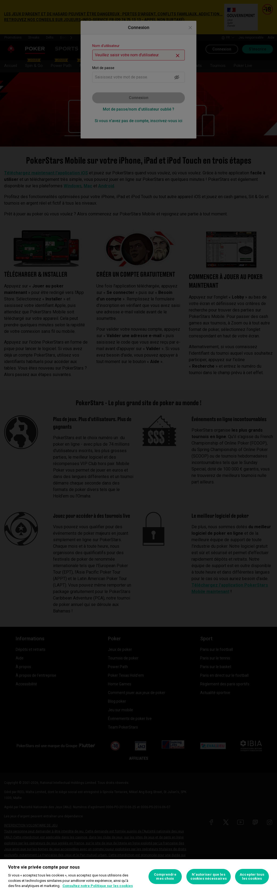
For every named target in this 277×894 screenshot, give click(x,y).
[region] (138, 876)
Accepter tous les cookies (252, 876)
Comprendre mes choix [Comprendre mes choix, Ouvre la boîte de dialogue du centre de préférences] (165, 876)
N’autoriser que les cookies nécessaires (208, 876)
